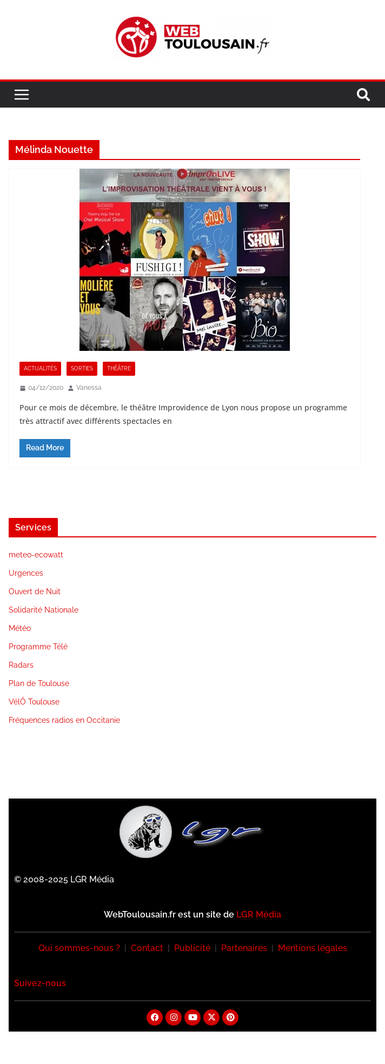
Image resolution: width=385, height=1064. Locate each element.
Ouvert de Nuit (35, 591)
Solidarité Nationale (43, 610)
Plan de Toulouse (39, 683)
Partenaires (244, 948)
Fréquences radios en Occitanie (64, 720)
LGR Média (258, 914)
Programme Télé (38, 646)
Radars (21, 665)
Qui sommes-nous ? (79, 948)
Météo (20, 628)
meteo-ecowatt (36, 554)
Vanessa (89, 387)
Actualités (40, 368)
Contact (147, 948)
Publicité (192, 948)
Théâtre (119, 368)
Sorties (82, 368)
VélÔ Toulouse (34, 701)
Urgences (26, 573)
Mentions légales (312, 948)
